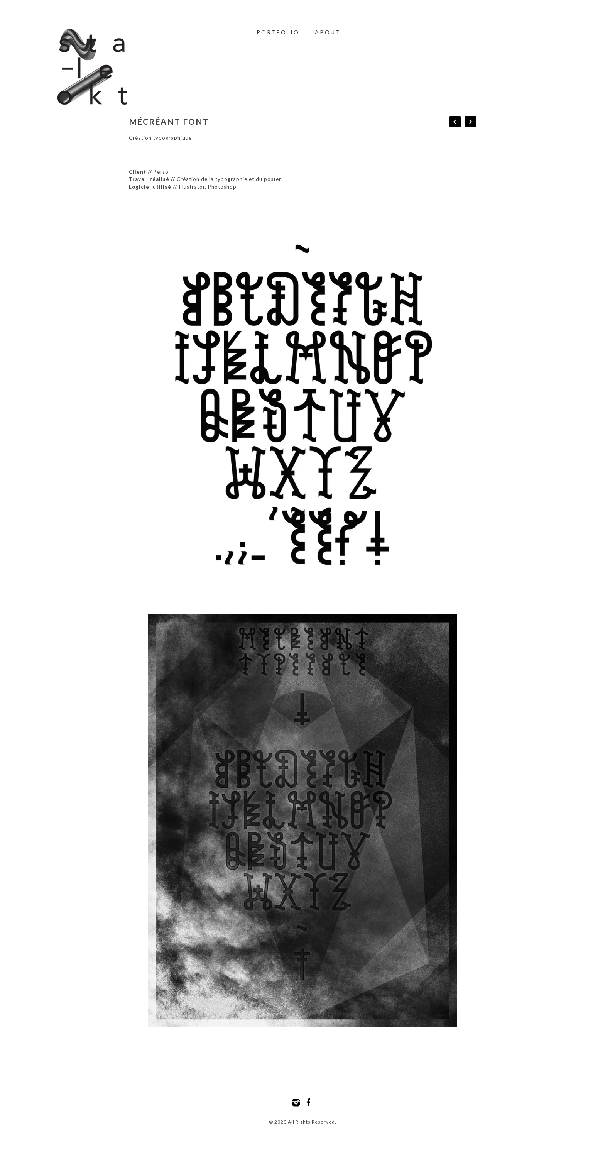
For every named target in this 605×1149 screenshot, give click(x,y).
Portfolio (278, 32)
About (328, 32)
